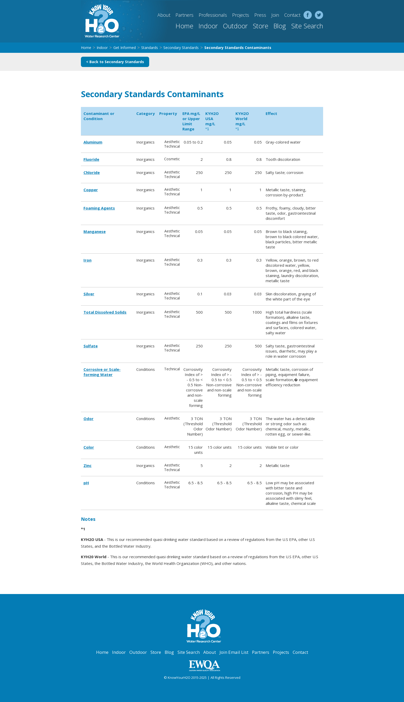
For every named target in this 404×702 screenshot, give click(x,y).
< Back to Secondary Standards (115, 61)
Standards (149, 47)
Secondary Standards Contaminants (237, 47)
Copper (90, 189)
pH (86, 482)
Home (184, 25)
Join (275, 15)
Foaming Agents (99, 208)
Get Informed (124, 47)
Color (88, 447)
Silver (88, 293)
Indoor (208, 25)
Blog (279, 25)
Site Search (307, 25)
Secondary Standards (181, 47)
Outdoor (235, 25)
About (163, 15)
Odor (88, 418)
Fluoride (91, 159)
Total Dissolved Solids (105, 312)
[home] (100, 21)
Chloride (91, 172)
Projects (240, 15)
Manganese (94, 231)
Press (260, 15)
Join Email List (234, 652)
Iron (87, 260)
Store (260, 25)
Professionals (213, 15)
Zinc (87, 465)
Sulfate (90, 345)
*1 (207, 129)
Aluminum (92, 142)
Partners (184, 15)
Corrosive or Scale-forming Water (102, 372)
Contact (292, 15)
